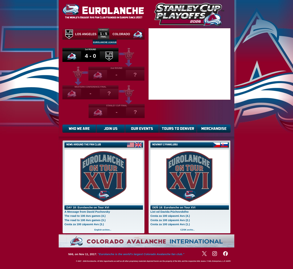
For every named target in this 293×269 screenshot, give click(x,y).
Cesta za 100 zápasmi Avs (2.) (170, 220)
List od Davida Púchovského (169, 211)
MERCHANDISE (213, 128)
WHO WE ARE (79, 128)
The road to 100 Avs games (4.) (85, 215)
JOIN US (111, 128)
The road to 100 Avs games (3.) (85, 220)
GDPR (228, 261)
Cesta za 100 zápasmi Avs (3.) (84, 224)
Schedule (103, 30)
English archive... (102, 230)
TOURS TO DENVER (178, 128)
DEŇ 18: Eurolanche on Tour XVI (173, 207)
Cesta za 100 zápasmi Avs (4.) (170, 215)
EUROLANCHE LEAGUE (104, 42)
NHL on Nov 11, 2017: (126, 254)
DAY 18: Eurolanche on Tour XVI (87, 207)
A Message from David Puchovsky (87, 211)
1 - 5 (103, 34)
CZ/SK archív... (187, 230)
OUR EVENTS (142, 128)
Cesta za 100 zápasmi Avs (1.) (170, 224)
